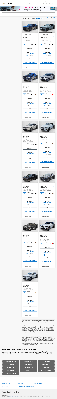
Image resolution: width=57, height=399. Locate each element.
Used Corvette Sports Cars (11, 373)
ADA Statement (21, 383)
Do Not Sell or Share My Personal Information (26, 386)
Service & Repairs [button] (49, 3)
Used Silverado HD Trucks (28, 361)
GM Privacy (17, 396)
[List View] (54, 18)
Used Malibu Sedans (28, 370)
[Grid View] (51, 18)
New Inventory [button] (25, 3)
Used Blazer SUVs (10, 370)
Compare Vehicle (28, 67)
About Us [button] (53, 3)
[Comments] (30, 48)
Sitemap (13, 396)
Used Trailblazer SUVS (28, 367)
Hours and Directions (38, 383)
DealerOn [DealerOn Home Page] (10, 396)
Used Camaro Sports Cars (46, 370)
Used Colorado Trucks (46, 364)
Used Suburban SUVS (11, 367)
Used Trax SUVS (46, 367)
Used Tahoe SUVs (11, 364)
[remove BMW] (33, 18)
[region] (30, 60)
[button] (37, 27)
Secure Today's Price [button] (30, 62)
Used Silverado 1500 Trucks (11, 361)
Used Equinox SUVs (46, 361)
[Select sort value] (47, 18)
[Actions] (36, 36)
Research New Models (6, 383)
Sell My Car (44, 3)
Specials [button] (40, 3)
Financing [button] (36, 3)
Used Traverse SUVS (28, 364)
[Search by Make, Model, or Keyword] (27, 14)
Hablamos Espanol (5, 386)
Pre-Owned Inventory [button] (31, 3)
